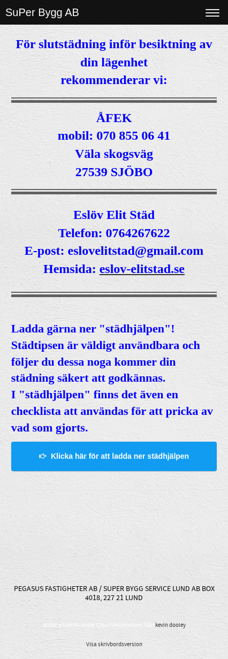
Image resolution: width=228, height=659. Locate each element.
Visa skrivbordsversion (114, 644)
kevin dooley (170, 625)
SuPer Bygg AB (42, 12)
